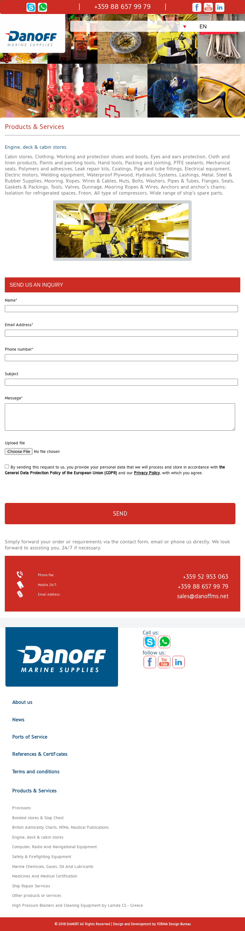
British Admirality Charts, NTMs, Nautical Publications (60, 827)
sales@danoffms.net (202, 596)
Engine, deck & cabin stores (37, 837)
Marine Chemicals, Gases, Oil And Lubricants (52, 866)
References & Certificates (39, 754)
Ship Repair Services (31, 885)
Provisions (21, 807)
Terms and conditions (35, 772)
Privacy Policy (147, 472)
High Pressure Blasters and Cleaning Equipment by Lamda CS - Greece (77, 905)
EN (203, 26)
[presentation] (41, 485)
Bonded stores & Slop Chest (37, 817)
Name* (11, 300)
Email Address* (19, 324)
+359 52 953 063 (205, 576)
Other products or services (36, 895)
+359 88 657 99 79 (122, 7)
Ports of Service (29, 737)
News (18, 720)
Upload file (15, 442)
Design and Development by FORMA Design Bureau (152, 924)
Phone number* (19, 349)
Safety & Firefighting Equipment (41, 856)
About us (22, 702)
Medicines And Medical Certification (44, 875)
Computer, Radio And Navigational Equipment (54, 846)
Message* (14, 397)
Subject (11, 373)
